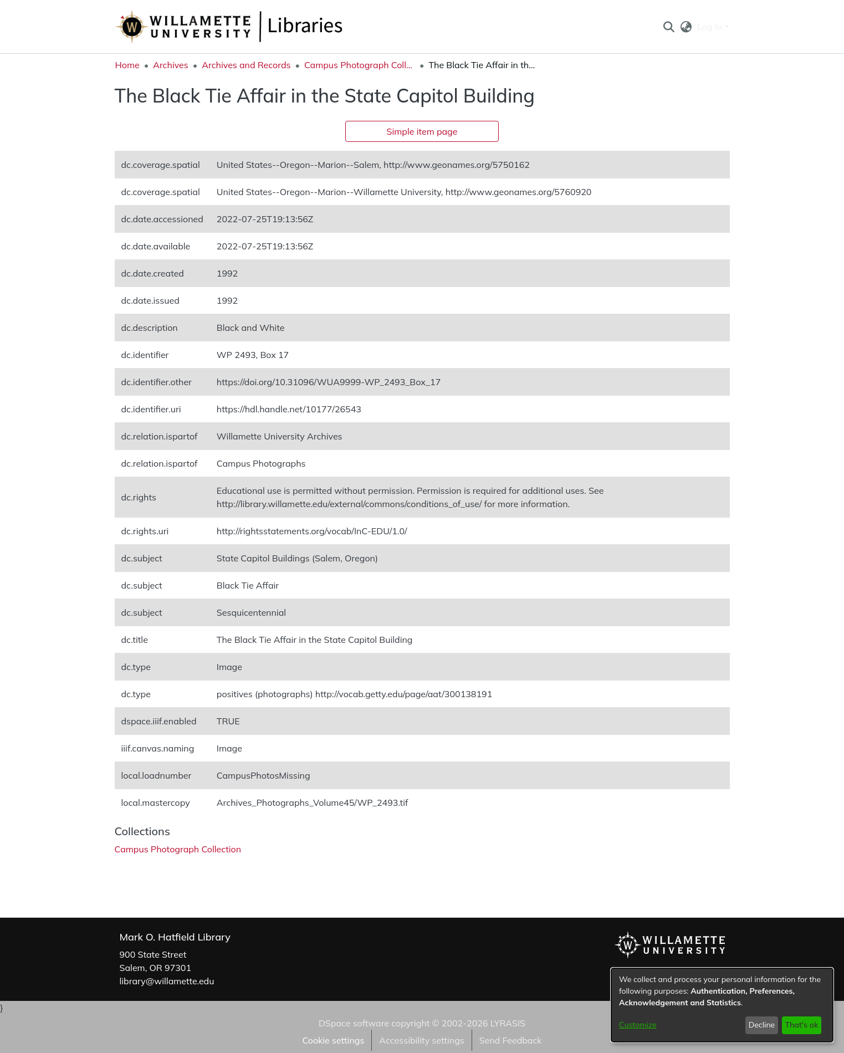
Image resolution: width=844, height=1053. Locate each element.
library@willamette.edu (167, 980)
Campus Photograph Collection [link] (359, 64)
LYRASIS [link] (507, 1023)
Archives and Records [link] (246, 64)
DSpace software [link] (354, 1023)
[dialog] (722, 1005)
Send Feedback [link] (510, 1040)
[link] (178, 849)
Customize (638, 1025)
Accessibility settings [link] (421, 1040)
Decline (762, 1025)
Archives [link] (170, 64)
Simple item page (422, 131)
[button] (669, 26)
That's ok (801, 1025)
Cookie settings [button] (333, 1040)
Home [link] (127, 64)
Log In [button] (710, 26)
